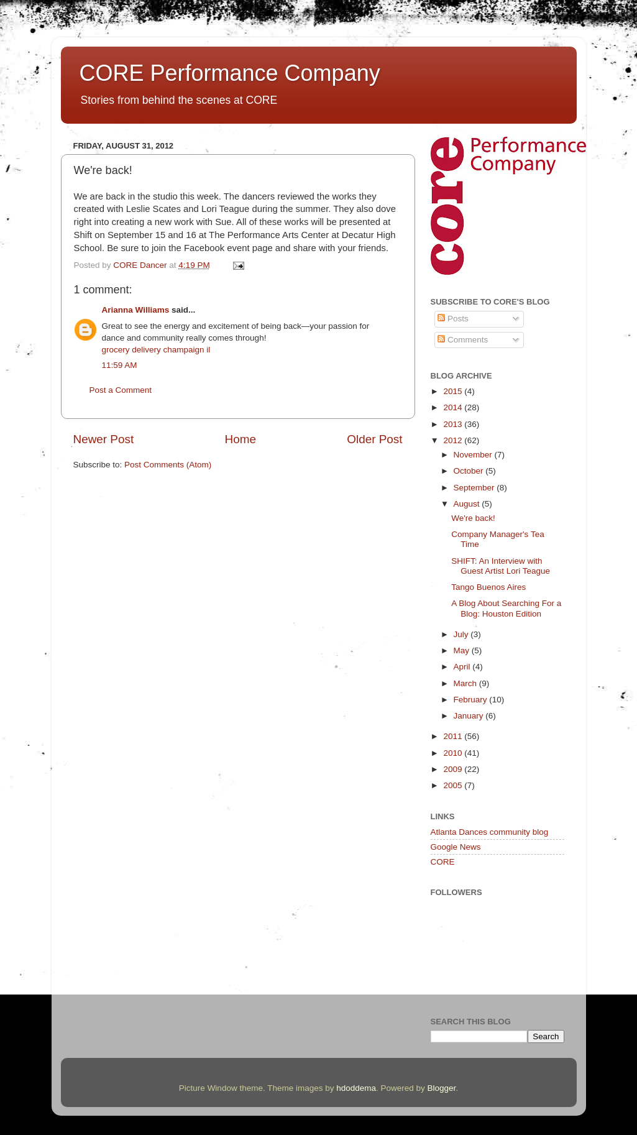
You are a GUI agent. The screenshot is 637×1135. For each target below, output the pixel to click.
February (472, 699)
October (470, 471)
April (463, 666)
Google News (456, 847)
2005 (453, 785)
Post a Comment (120, 390)
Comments (463, 339)
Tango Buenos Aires (488, 587)
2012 (453, 440)
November (474, 454)
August (468, 503)
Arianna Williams (136, 310)
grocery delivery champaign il (156, 349)
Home (240, 439)
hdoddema (356, 1088)
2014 (453, 407)
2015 (453, 391)
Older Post (374, 439)
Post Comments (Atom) (167, 464)
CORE (443, 861)
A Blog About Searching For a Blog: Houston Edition (506, 608)
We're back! (473, 518)
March (466, 683)
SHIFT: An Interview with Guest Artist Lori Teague (500, 566)
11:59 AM (119, 365)
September (475, 487)
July (462, 634)
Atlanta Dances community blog (490, 832)
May (463, 650)
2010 (453, 753)
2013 (453, 424)
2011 (453, 736)
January (470, 715)
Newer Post (103, 439)
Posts (453, 318)
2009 (453, 769)
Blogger (442, 1088)
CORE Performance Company (230, 73)
